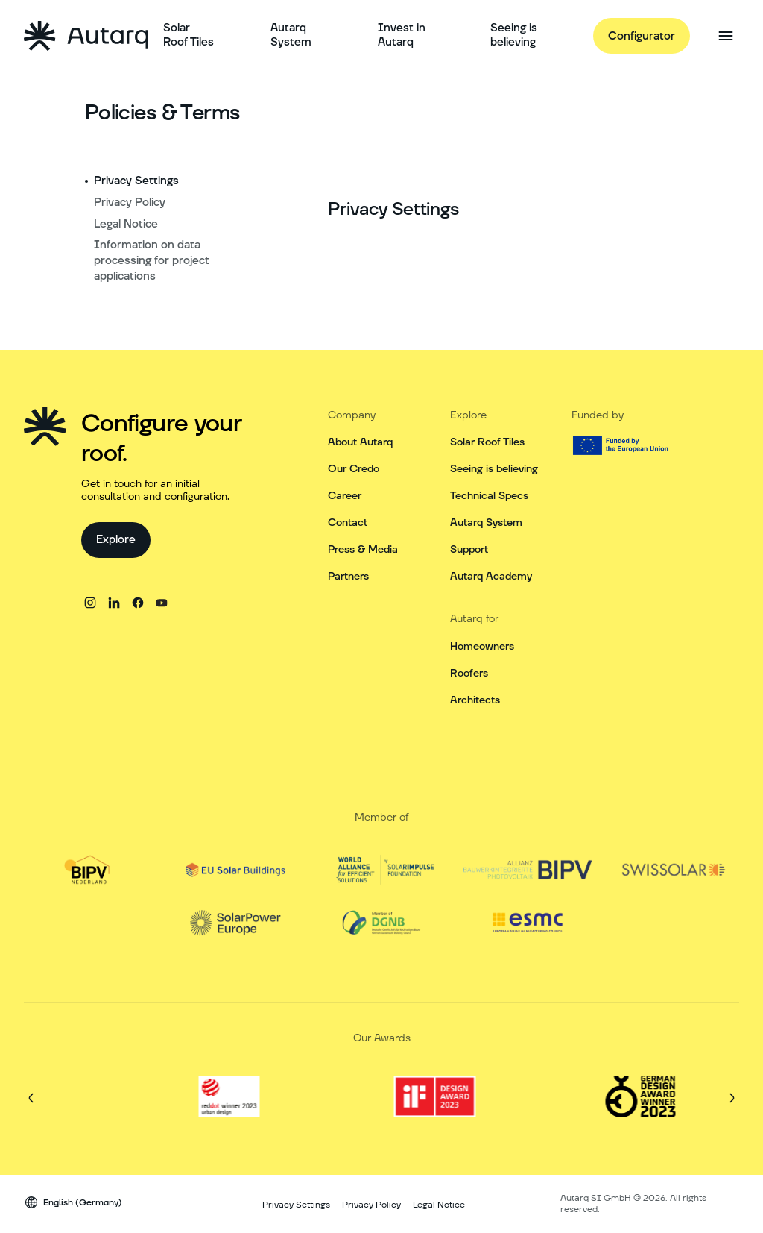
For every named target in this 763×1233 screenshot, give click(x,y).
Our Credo (353, 469)
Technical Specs (489, 496)
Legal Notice (126, 224)
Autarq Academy (491, 576)
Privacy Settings (136, 181)
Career (344, 496)
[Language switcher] (73, 1202)
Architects (475, 700)
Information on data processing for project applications (151, 260)
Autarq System (486, 523)
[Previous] (31, 1098)
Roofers (469, 673)
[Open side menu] (725, 35)
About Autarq (360, 442)
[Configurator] (641, 36)
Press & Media (363, 549)
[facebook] (138, 603)
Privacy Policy (129, 202)
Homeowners (482, 646)
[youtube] (162, 603)
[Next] (731, 1098)
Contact (347, 523)
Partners (348, 576)
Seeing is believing (494, 469)
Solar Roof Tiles (487, 442)
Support (469, 549)
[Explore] (116, 540)
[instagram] (90, 603)
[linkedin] (114, 603)
